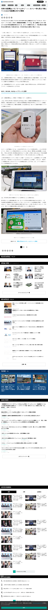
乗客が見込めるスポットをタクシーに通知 (27, 241)
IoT (28, 5)
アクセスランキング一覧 (20, 585)
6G (22, 5)
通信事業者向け (36, 5)
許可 (24, 607)
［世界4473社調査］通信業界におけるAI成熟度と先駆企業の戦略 (16, 598)
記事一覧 (24, 378)
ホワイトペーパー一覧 (24, 470)
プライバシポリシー (37, 603)
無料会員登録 (40, 1)
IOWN (3, 5)
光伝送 (43, 5)
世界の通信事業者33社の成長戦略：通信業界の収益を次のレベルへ (16, 594)
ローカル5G (11, 5)
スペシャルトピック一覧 (24, 292)
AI (16, 5)
